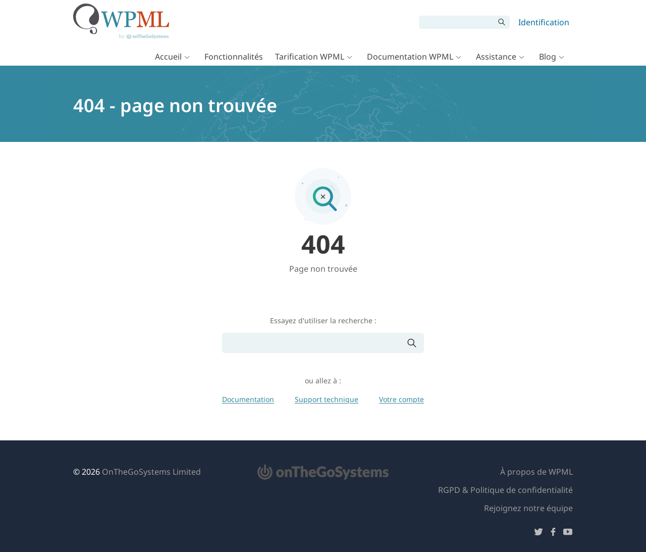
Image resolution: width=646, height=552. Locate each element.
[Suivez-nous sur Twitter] (538, 533)
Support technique (326, 399)
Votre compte (401, 399)
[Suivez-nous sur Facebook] (553, 533)
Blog (547, 56)
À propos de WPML (536, 471)
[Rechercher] (457, 22)
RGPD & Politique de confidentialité (505, 489)
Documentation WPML (410, 56)
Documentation (248, 399)
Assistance (496, 56)
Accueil (168, 56)
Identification (543, 22)
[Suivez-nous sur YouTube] (568, 533)
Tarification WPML (309, 56)
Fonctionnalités (233, 56)
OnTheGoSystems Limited (151, 471)
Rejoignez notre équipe (528, 508)
